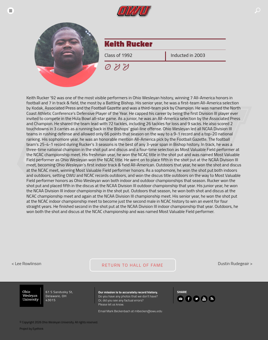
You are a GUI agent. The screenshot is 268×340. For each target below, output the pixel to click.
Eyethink (38, 329)
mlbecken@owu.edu (148, 311)
